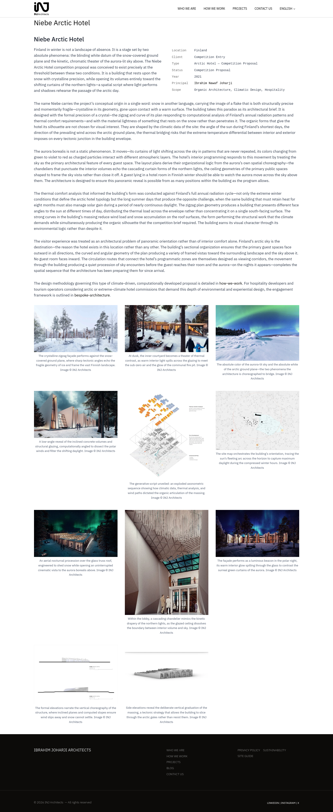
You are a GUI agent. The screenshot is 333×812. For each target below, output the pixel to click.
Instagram (288, 802)
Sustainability (274, 750)
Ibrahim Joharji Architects (62, 750)
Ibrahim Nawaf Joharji (213, 83)
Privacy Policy (249, 750)
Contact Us (263, 9)
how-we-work (230, 283)
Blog (170, 768)
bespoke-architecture (92, 295)
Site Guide (245, 756)
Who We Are (187, 9)
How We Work (214, 9)
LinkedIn (273, 802)
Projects (240, 9)
